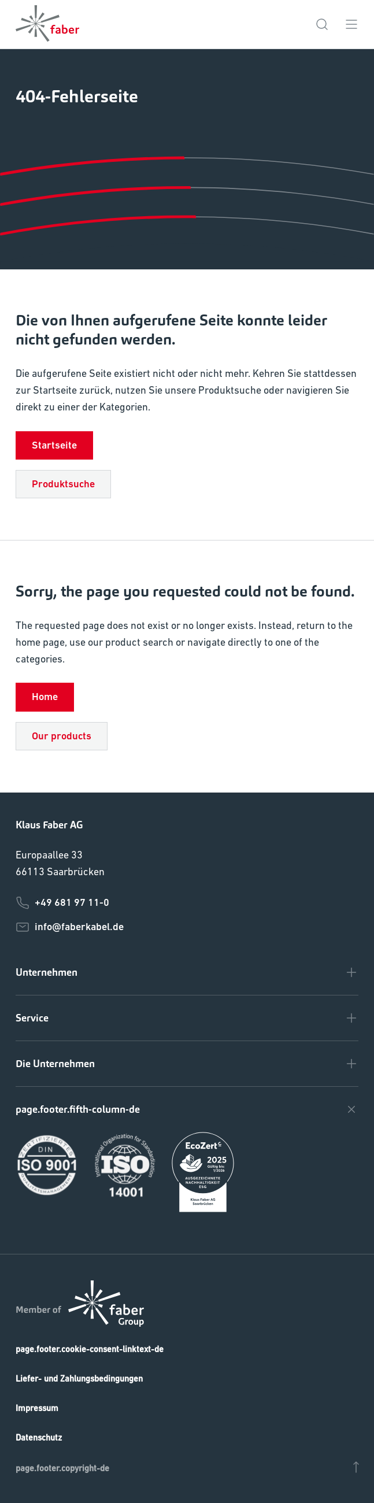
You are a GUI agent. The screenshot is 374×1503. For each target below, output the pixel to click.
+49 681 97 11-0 (62, 903)
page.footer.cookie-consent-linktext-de (90, 1349)
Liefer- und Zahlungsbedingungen (79, 1378)
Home (45, 697)
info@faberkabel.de (70, 927)
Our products (62, 736)
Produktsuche (63, 484)
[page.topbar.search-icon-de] (322, 24)
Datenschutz (39, 1437)
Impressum (37, 1408)
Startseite (54, 445)
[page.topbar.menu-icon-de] (351, 24)
